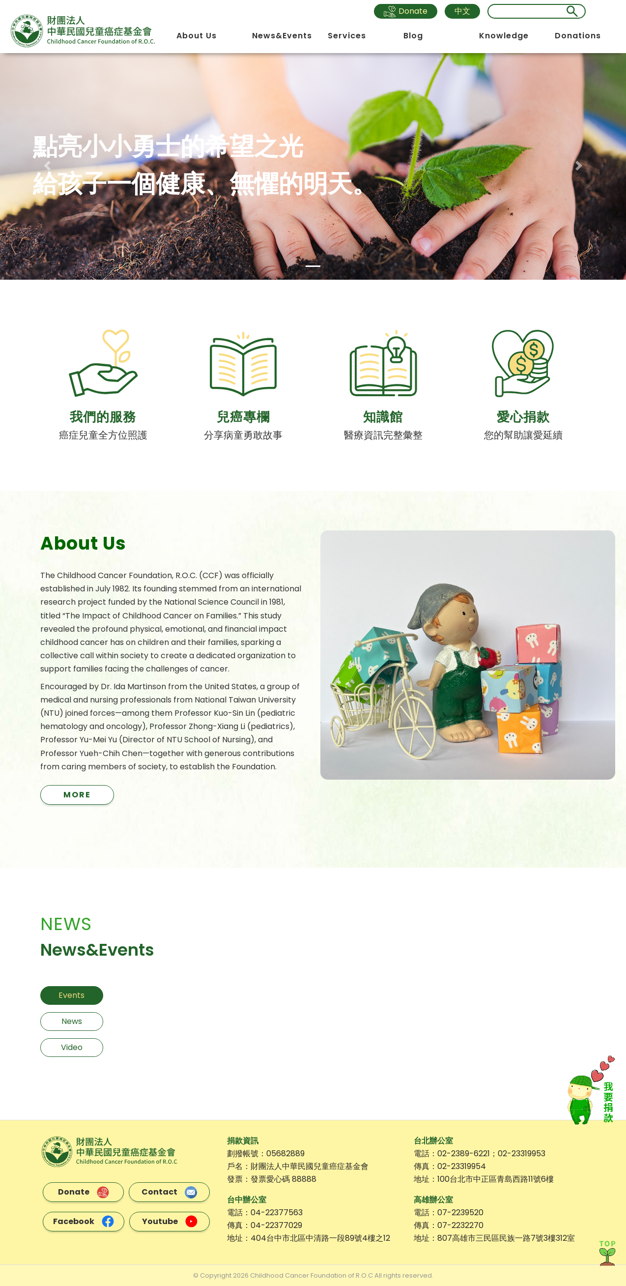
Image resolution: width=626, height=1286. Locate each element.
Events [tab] (71, 994)
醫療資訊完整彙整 (383, 435)
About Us (198, 35)
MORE (77, 794)
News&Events (283, 35)
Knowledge (505, 35)
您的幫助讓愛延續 (523, 435)
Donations (579, 35)
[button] (47, 166)
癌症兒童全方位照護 (103, 435)
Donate (405, 11)
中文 (462, 11)
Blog (415, 35)
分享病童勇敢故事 (243, 435)
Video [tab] (72, 1046)
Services (348, 35)
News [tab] (71, 1020)
